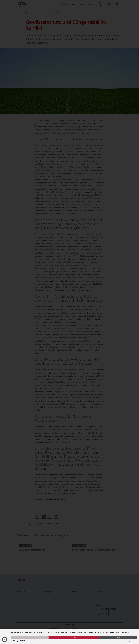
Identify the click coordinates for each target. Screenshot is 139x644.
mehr (118, 637)
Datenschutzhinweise (133, 641)
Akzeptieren (73, 637)
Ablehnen (29, 637)
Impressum (127, 641)
